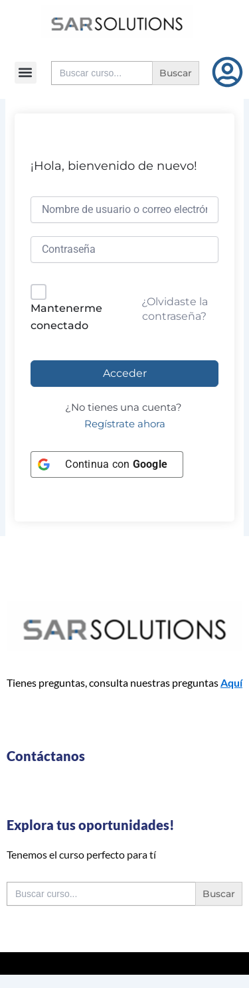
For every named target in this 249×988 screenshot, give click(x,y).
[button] (26, 73)
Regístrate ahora (124, 424)
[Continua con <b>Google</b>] (107, 464)
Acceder (125, 373)
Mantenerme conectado (66, 317)
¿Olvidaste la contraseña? (174, 308)
